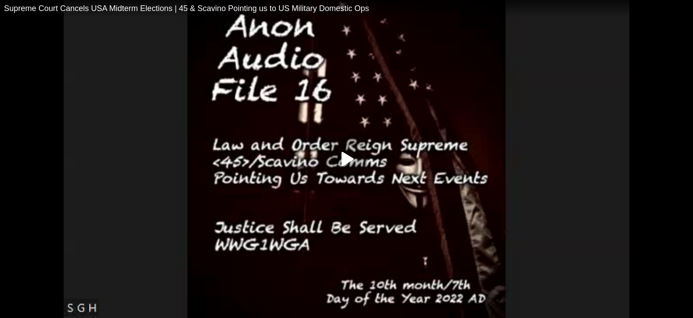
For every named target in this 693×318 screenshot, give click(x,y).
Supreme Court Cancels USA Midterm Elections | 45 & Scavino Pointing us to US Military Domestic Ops (186, 8)
